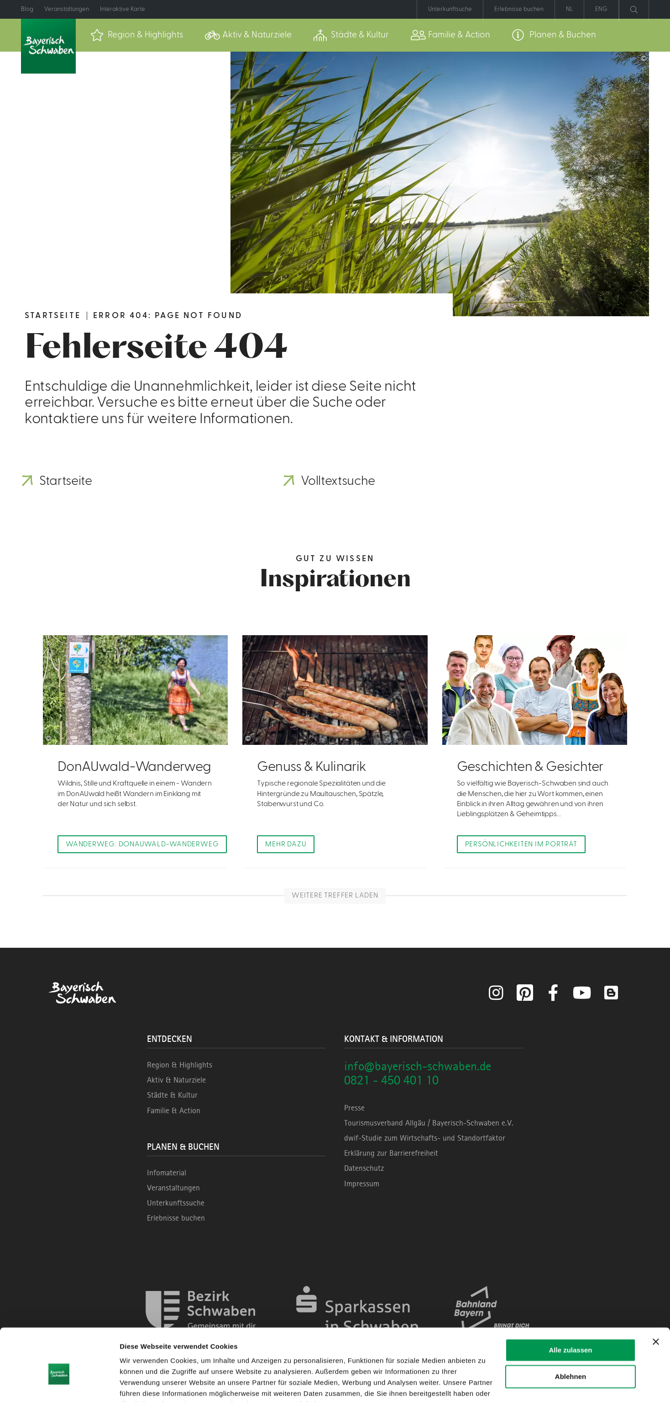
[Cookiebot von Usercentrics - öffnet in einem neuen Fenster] (59, 1384)
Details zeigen (143, 1384)
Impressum (361, 1184)
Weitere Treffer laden (335, 896)
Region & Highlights (179, 1065)
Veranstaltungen (173, 1188)
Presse (354, 1108)
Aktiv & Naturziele (176, 1080)
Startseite (53, 315)
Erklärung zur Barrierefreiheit (391, 1153)
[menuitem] (136, 35)
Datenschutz (364, 1169)
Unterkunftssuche (175, 1203)
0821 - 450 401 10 (391, 1080)
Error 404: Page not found (167, 315)
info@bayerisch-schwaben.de (417, 1066)
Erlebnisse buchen (176, 1218)
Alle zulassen (570, 1304)
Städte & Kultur (172, 1095)
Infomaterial (166, 1173)
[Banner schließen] (656, 1296)
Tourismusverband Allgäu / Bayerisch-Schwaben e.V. (428, 1123)
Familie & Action (173, 1110)
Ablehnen (570, 1331)
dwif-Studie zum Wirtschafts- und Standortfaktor (424, 1138)
